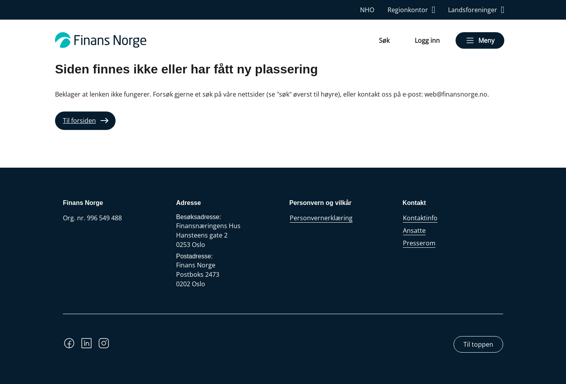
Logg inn (427, 40)
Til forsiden (79, 120)
